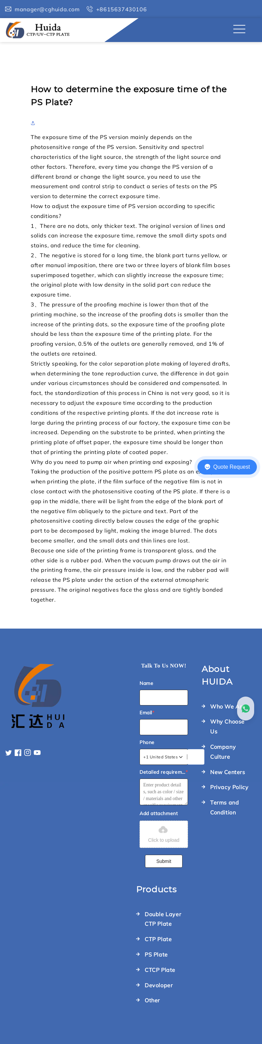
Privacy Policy (229, 787)
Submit (163, 861)
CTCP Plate (160, 969)
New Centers (227, 772)
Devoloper (159, 985)
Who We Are (227, 706)
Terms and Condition (224, 807)
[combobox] (163, 757)
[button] (35, 123)
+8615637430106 (121, 9)
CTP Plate (158, 939)
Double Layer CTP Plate (163, 919)
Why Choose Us (227, 726)
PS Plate (156, 954)
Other (152, 1000)
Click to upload (163, 833)
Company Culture (223, 751)
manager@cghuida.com (47, 9)
